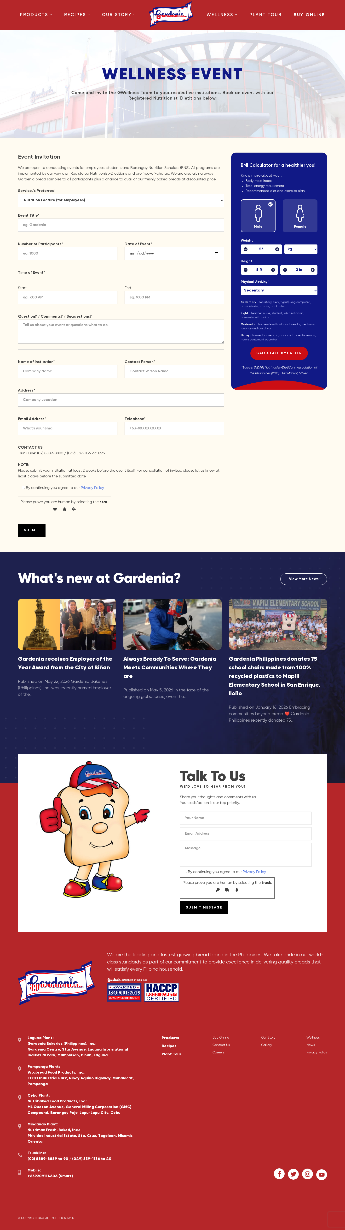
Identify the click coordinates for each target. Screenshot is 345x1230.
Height (246, 261)
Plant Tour (265, 15)
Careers (218, 1052)
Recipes (77, 15)
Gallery (266, 1045)
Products (36, 15)
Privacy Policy (92, 488)
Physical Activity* (256, 282)
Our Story (119, 15)
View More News (304, 579)
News (310, 1045)
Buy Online (309, 15)
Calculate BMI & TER (279, 353)
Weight (247, 240)
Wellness (222, 15)
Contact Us (221, 1045)
